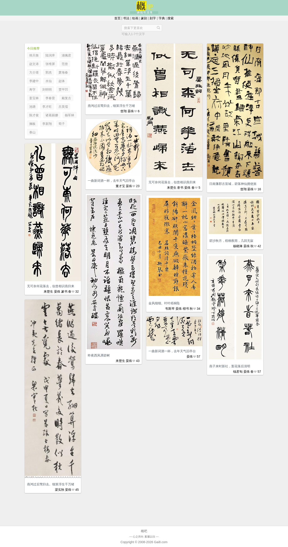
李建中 (34, 81)
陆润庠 (50, 55)
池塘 (32, 106)
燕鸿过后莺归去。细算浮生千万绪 (50, 484)
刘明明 (47, 89)
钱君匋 (238, 371)
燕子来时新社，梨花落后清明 (229, 366)
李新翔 (47, 124)
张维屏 (50, 64)
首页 (117, 18)
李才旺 (47, 106)
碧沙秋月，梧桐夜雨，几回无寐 (231, 240)
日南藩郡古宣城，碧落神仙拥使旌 (232, 184)
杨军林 (69, 115)
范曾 (65, 64)
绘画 (135, 18)
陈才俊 (34, 115)
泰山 (32, 132)
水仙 (48, 81)
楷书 (186, 308)
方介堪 (34, 72)
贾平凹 (63, 89)
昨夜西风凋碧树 (99, 355)
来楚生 (171, 187)
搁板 (32, 124)
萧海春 (63, 72)
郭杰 (48, 72)
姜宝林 (34, 98)
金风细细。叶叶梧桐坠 (164, 303)
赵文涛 (34, 64)
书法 (126, 18)
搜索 (170, 18)
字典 (162, 18)
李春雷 (50, 98)
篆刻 (144, 18)
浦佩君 (66, 55)
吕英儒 (63, 106)
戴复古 (66, 98)
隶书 (180, 187)
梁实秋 (59, 489)
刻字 (153, 18)
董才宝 (120, 186)
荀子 (61, 124)
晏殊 (131, 111)
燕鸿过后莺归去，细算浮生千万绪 (111, 106)
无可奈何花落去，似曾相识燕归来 (172, 182)
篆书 (64, 291)
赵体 (61, 81)
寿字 (32, 89)
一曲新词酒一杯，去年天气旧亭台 (111, 180)
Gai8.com (160, 542)
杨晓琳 (238, 246)
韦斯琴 (170, 308)
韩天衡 (34, 55)
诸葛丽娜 (51, 115)
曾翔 (123, 111)
